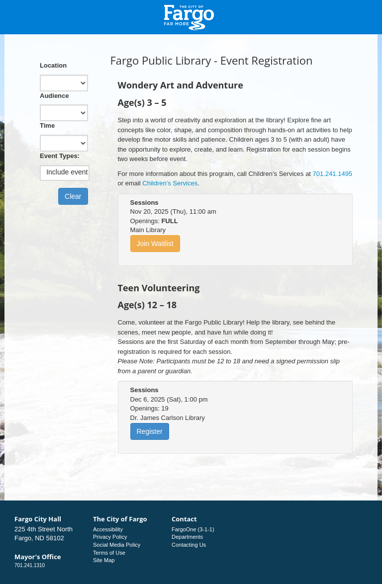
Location (53, 65)
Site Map (103, 560)
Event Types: (60, 156)
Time (47, 125)
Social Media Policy (116, 545)
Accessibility (108, 529)
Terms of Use (109, 553)
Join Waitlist (155, 244)
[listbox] (65, 172)
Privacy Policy (110, 537)
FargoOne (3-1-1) (193, 529)
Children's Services (169, 183)
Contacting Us (189, 545)
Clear (73, 196)
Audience (54, 95)
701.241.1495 (333, 173)
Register (150, 431)
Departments (187, 537)
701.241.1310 (29, 565)
